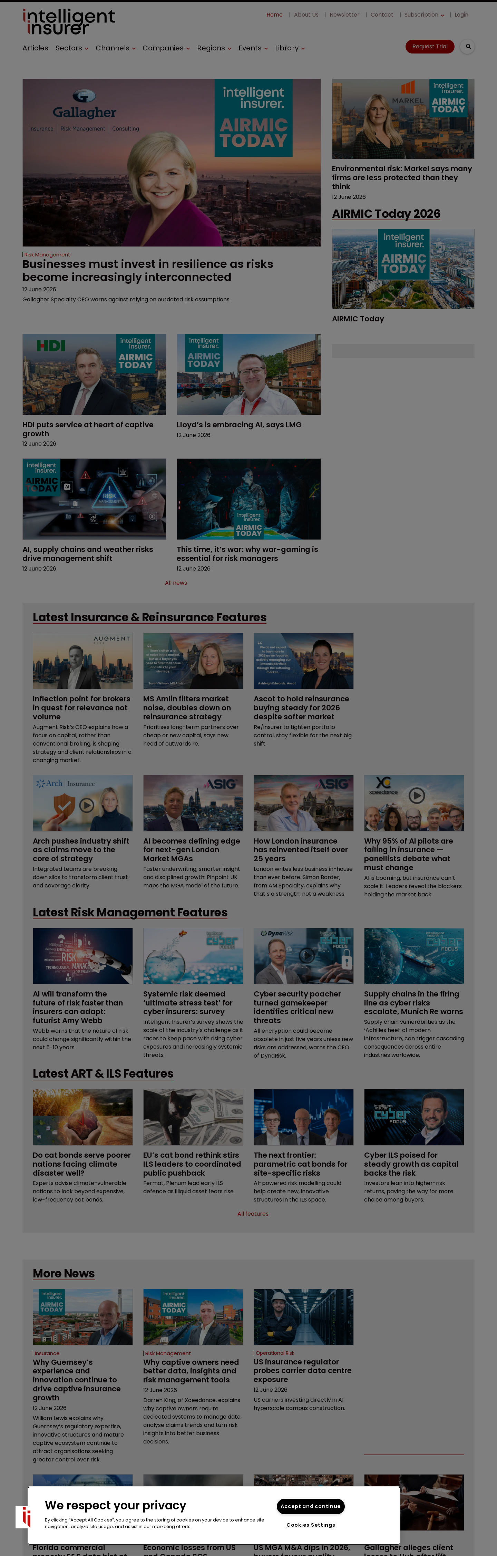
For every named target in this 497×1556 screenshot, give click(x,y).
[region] (214, 1515)
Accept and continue (311, 1506)
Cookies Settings (310, 1524)
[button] (27, 1517)
